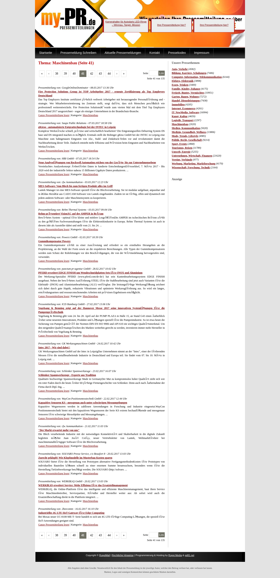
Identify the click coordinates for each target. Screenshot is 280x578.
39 (65, 73)
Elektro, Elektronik (183, 80)
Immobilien (178, 104)
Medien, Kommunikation (186, 128)
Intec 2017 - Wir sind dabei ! (54, 347)
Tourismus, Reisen (182, 147)
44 (109, 73)
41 (82, 73)
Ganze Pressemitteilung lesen (53, 115)
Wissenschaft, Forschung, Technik (191, 167)
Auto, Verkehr (180, 69)
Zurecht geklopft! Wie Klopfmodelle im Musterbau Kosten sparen (75, 457)
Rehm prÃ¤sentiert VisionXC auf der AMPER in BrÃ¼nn (70, 213)
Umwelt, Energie (181, 151)
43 (100, 73)
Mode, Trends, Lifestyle (185, 136)
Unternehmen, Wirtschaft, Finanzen (192, 155)
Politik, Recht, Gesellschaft (187, 139)
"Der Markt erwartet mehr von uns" (59, 430)
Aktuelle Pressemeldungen (123, 52)
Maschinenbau (180, 124)
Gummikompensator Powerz (54, 241)
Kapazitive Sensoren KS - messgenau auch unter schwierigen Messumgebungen (82, 402)
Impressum (201, 52)
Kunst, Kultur (180, 116)
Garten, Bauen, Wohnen (185, 96)
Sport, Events (179, 143)
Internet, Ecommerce (183, 108)
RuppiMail (104, 555)
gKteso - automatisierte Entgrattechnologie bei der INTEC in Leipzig (77, 127)
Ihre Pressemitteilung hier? (171, 25)
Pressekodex (177, 52)
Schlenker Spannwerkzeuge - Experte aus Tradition (67, 375)
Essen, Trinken (180, 84)
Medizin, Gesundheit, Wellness (189, 132)
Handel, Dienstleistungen (186, 100)
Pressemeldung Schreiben (78, 52)
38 (56, 73)
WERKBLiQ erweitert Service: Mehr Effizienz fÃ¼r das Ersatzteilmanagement (83, 485)
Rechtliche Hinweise (122, 555)
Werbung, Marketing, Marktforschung (193, 163)
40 (74, 73)
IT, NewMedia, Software (185, 112)
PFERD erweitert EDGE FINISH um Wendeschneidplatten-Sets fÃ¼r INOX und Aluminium (90, 272)
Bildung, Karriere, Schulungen (189, 73)
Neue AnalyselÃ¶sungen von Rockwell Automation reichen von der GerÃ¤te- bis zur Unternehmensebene (97, 162)
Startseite (45, 52)
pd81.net (189, 555)
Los (161, 73)
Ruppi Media (175, 555)
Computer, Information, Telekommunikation (197, 77)
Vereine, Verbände (182, 159)
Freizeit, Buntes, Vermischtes (188, 92)
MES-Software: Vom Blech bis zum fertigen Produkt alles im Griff (75, 186)
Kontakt (154, 52)
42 (91, 73)
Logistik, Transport (183, 120)
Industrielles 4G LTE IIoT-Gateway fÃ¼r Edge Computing (71, 512)
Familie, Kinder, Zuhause (186, 88)
